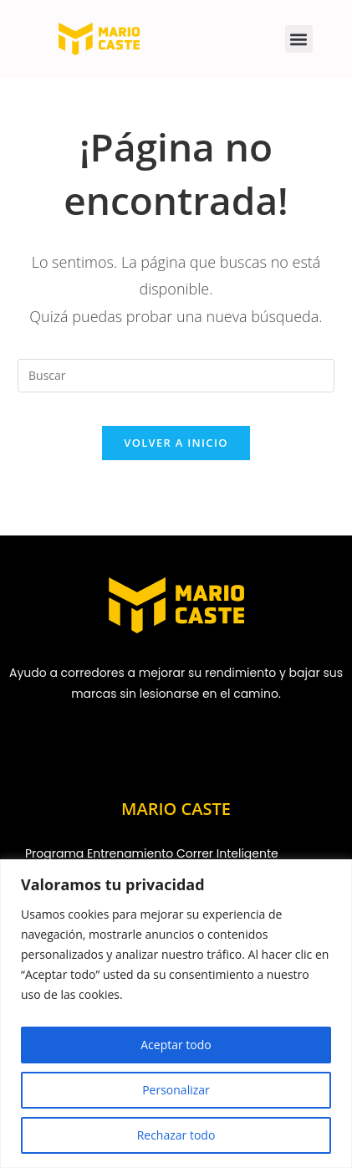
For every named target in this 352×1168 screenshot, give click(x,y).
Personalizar (176, 1090)
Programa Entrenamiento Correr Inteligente (151, 853)
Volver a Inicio (175, 442)
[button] (299, 39)
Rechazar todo (176, 1135)
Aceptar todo (176, 1045)
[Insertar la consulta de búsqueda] (176, 375)
